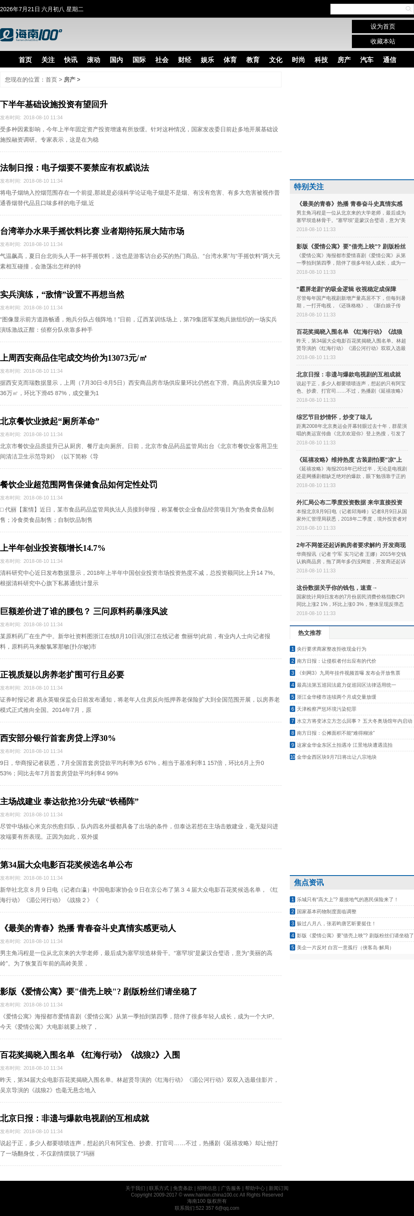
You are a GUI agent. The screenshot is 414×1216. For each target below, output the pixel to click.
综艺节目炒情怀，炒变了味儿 (334, 417)
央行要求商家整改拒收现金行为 (331, 649)
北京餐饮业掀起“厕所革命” (49, 421)
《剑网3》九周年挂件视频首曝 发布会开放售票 (348, 673)
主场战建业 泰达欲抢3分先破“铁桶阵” (69, 801)
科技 (321, 59)
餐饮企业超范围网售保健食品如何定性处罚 (78, 484)
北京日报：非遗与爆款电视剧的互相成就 (74, 1118)
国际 (139, 59)
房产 (344, 59)
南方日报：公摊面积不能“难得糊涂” (336, 733)
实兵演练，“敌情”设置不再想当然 (62, 294)
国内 (116, 59)
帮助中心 (255, 1188)
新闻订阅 (279, 1188)
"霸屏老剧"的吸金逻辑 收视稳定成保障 (346, 289)
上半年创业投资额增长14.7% (53, 548)
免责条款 (183, 1188)
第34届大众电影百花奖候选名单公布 (66, 864)
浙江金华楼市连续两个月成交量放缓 (336, 697)
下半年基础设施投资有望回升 (54, 104)
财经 (184, 59)
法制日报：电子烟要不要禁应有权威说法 (74, 167)
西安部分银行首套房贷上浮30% (58, 738)
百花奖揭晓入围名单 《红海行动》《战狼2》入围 (90, 1054)
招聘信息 (207, 1188)
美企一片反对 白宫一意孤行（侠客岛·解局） (345, 948)
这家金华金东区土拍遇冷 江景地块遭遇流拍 (344, 745)
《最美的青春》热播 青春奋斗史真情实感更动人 (88, 928)
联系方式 (159, 1188)
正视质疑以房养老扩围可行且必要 (62, 674)
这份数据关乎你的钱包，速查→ (337, 587)
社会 (161, 59)
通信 (389, 59)
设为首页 (383, 26)
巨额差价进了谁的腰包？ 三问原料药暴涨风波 (84, 611)
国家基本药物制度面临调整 (326, 911)
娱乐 (207, 59)
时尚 (298, 59)
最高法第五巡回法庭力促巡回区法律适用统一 (346, 685)
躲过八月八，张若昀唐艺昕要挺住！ (336, 923)
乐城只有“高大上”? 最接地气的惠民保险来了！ (348, 899)
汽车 (366, 59)
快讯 (70, 59)
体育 (230, 59)
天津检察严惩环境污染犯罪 (326, 709)
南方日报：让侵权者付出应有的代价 (336, 661)
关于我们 (135, 1188)
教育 (253, 59)
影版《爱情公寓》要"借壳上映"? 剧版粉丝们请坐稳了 (98, 991)
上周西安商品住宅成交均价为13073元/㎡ (73, 357)
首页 (25, 59)
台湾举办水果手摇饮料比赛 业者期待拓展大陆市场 (92, 231)
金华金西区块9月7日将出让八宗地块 (337, 757)
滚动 (93, 59)
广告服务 (231, 1188)
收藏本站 (383, 41)
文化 (275, 59)
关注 (48, 59)
